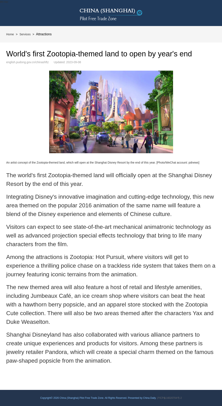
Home (10, 34)
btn (209, 13)
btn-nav (4, 1)
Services (25, 34)
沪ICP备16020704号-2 (169, 398)
